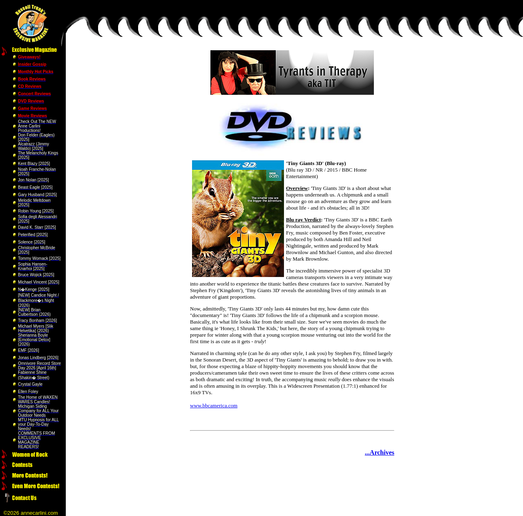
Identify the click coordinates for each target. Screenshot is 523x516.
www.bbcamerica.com (213, 405)
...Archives (379, 452)
